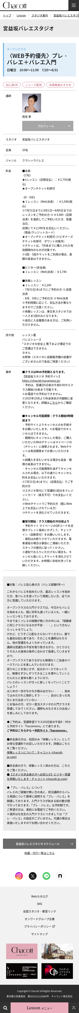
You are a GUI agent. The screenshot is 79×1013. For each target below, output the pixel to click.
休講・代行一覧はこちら (39, 853)
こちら (54, 402)
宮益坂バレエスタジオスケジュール (38, 844)
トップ (7, 15)
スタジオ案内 (39, 15)
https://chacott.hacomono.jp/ (41, 381)
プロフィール (46, 126)
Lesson (21, 15)
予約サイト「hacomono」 (51, 730)
